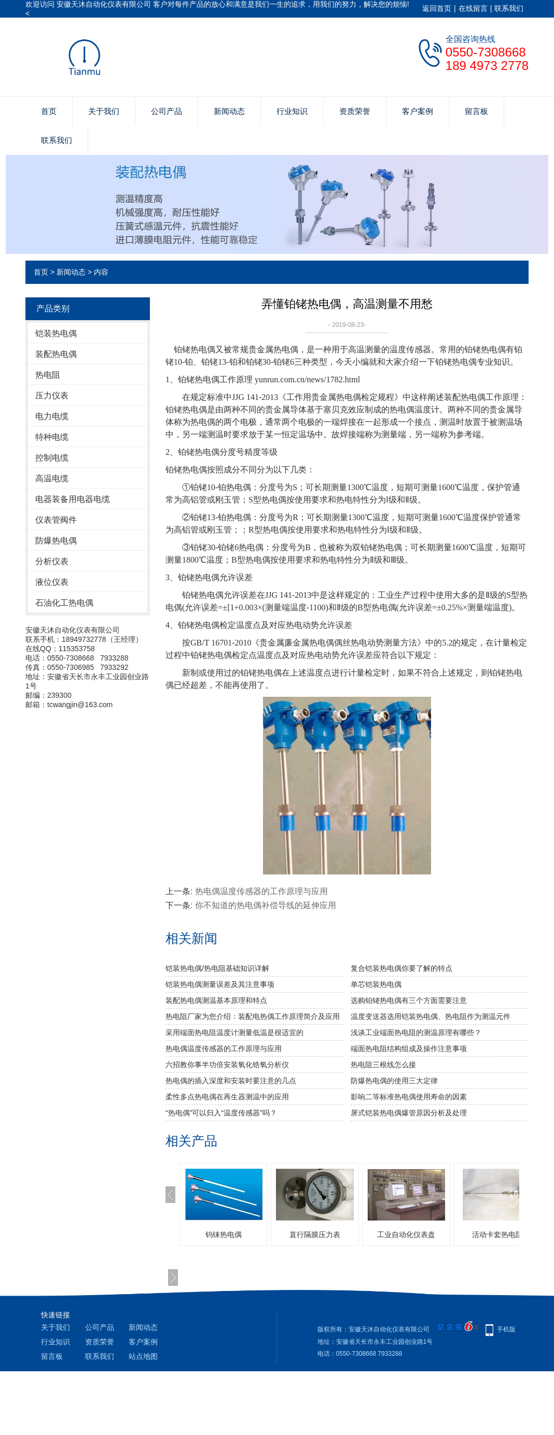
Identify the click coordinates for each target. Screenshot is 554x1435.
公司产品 (166, 111)
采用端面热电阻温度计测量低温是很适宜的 (234, 1032)
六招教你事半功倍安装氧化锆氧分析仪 (227, 1064)
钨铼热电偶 (223, 1234)
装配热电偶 (56, 354)
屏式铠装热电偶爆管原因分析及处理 (409, 1113)
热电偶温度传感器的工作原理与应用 (261, 891)
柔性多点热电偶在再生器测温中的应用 (227, 1097)
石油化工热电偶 (64, 602)
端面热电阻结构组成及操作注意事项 (409, 1048)
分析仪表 (51, 561)
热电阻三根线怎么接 (383, 1064)
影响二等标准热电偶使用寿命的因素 (409, 1097)
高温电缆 (51, 478)
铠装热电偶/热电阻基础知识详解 (217, 968)
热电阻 (47, 374)
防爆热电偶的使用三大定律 (394, 1081)
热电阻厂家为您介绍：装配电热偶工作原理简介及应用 (252, 1016)
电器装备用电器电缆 (72, 499)
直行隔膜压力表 (314, 1234)
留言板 (476, 111)
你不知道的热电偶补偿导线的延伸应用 (265, 905)
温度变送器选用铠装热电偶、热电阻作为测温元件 (430, 1016)
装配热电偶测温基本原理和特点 (216, 1000)
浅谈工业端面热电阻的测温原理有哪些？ (416, 1032)
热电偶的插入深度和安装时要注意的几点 (230, 1081)
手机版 (506, 1329)
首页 (49, 111)
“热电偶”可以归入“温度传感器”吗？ (221, 1113)
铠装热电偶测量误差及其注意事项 (219, 984)
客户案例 (417, 111)
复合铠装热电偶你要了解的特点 (401, 968)
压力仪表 (51, 395)
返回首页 (436, 8)
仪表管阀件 (56, 519)
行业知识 (292, 111)
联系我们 (508, 8)
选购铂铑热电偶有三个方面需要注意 (409, 1000)
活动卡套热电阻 (497, 1234)
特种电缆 (51, 437)
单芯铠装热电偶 (376, 984)
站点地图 (143, 1356)
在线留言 (473, 8)
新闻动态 (229, 111)
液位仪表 (51, 582)
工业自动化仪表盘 (406, 1234)
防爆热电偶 (56, 540)
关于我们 (103, 111)
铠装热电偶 (56, 333)
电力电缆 (51, 416)
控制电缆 (51, 457)
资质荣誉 (354, 111)
